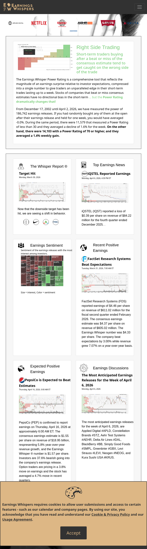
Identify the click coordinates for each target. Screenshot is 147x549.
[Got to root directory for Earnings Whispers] (18, 7)
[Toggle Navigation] (139, 7)
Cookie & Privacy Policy (111, 514)
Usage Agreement (17, 519)
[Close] (73, 532)
